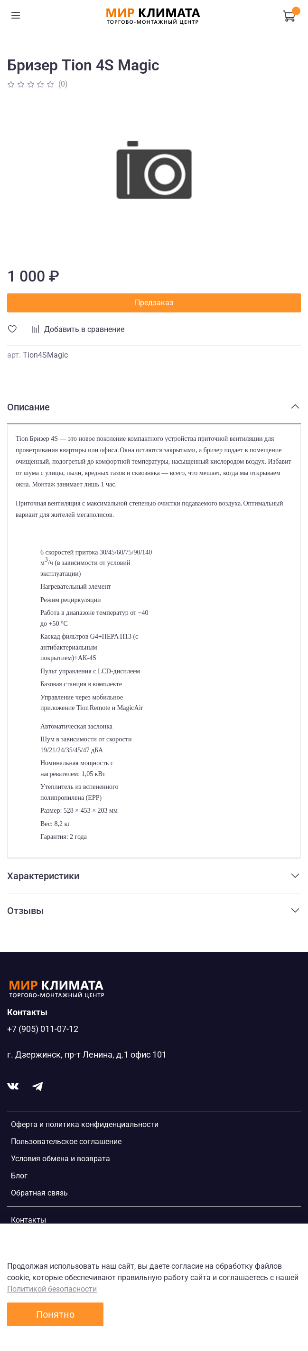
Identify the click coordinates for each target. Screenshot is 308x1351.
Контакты (28, 1220)
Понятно (55, 1314)
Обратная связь (39, 1192)
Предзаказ (154, 302)
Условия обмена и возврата (60, 1158)
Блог (19, 1175)
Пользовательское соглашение (66, 1141)
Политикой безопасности (52, 1288)
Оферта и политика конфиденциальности (85, 1124)
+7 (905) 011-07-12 (42, 1029)
